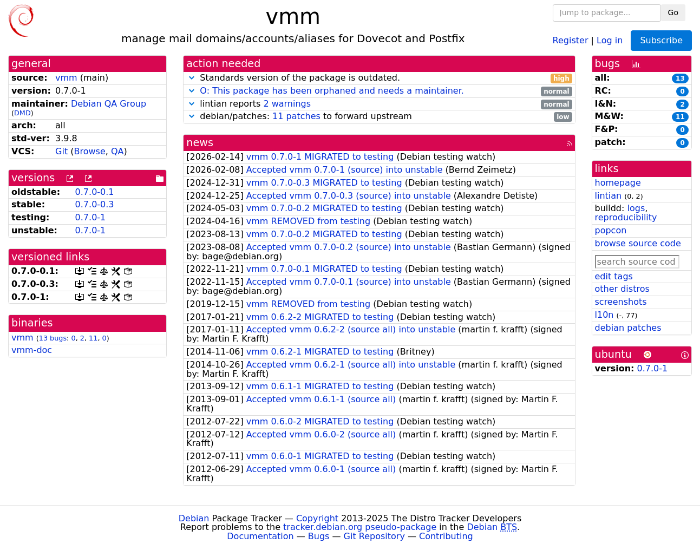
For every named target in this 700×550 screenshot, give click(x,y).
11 (93, 338)
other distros (622, 289)
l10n (604, 315)
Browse (89, 151)
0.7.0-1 (90, 217)
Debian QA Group (108, 104)
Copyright (317, 518)
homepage (618, 183)
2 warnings (287, 104)
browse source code (638, 243)
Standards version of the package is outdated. (379, 78)
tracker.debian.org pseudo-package (359, 527)
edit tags (614, 276)
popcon (611, 230)
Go (673, 12)
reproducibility (626, 217)
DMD (22, 113)
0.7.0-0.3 (94, 204)
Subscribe (661, 40)
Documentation (260, 536)
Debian (194, 518)
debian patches (628, 328)
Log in (610, 40)
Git (61, 151)
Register (570, 40)
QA (117, 151)
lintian (608, 196)
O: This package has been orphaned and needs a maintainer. (332, 91)
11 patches (296, 116)
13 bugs (53, 338)
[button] (191, 78)
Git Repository (374, 536)
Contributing (446, 536)
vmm (66, 78)
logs (636, 208)
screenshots (621, 302)
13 (680, 78)
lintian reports (379, 104)
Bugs (319, 536)
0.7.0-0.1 (94, 192)
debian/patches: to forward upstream (379, 116)
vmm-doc (31, 350)
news (199, 142)
